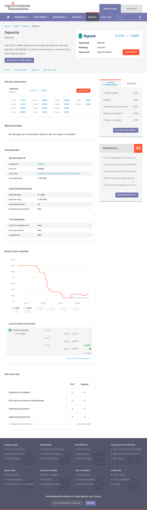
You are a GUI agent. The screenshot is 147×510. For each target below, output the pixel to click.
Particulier (110, 9)
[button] (88, 352)
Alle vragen (117, 458)
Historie (35, 70)
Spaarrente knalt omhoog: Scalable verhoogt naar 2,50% (120, 164)
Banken (92, 17)
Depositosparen (12, 458)
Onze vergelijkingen (121, 479)
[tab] (110, 83)
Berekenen (60, 17)
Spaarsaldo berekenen (51, 454)
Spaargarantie (83, 475)
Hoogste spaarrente (14, 449)
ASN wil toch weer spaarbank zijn (119, 178)
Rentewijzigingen (13, 479)
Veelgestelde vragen (50, 484)
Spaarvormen (82, 449)
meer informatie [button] (83, 424)
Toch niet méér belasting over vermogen (120, 185)
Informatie (41, 17)
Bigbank (25, 26)
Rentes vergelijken (49, 475)
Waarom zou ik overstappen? (125, 454)
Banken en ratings (84, 484)
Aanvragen (131, 52)
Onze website (118, 475)
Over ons (106, 17)
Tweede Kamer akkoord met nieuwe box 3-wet (120, 171)
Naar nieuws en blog (127, 195)
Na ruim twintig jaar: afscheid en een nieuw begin (120, 158)
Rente (7, 70)
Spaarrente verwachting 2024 (19, 484)
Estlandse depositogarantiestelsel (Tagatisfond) (59, 173)
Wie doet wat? (50, 70)
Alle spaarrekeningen (15, 454)
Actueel (78, 17)
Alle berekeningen (49, 458)
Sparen (7, 26)
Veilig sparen (82, 454)
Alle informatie (83, 458)
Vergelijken (21, 17)
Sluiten (90, 503)
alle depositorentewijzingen (79, 358)
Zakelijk (132, 9)
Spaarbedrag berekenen (52, 449)
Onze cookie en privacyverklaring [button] (67, 503)
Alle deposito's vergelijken (19, 60)
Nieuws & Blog (11, 475)
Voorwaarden (21, 70)
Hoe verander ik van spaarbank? (126, 449)
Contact (115, 484)
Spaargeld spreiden (85, 479)
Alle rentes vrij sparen (126, 130)
